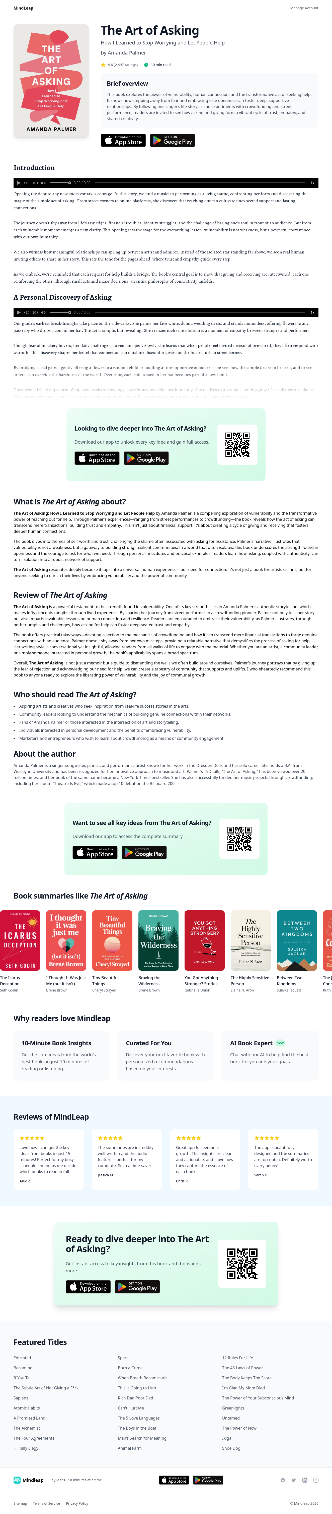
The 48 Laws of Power (242, 1368)
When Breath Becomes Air (142, 1378)
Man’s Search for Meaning (142, 1438)
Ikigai (227, 1438)
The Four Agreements (34, 1438)
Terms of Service (46, 1503)
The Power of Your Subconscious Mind (258, 1398)
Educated (22, 1358)
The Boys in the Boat (137, 1428)
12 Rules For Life (237, 1358)
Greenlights (233, 1408)
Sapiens (21, 1398)
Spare (123, 1358)
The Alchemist (27, 1428)
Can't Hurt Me (131, 1408)
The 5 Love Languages (139, 1418)
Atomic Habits (27, 1408)
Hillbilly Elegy (26, 1448)
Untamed (231, 1418)
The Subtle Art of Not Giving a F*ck (46, 1388)
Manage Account (304, 8)
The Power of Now (239, 1428)
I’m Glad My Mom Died (243, 1388)
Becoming (23, 1368)
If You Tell (23, 1378)
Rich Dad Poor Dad (135, 1398)
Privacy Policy (77, 1503)
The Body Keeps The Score (247, 1378)
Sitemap (20, 1503)
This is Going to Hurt (137, 1388)
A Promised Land (29, 1418)
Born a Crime (130, 1368)
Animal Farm (130, 1448)
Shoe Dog (231, 1448)
